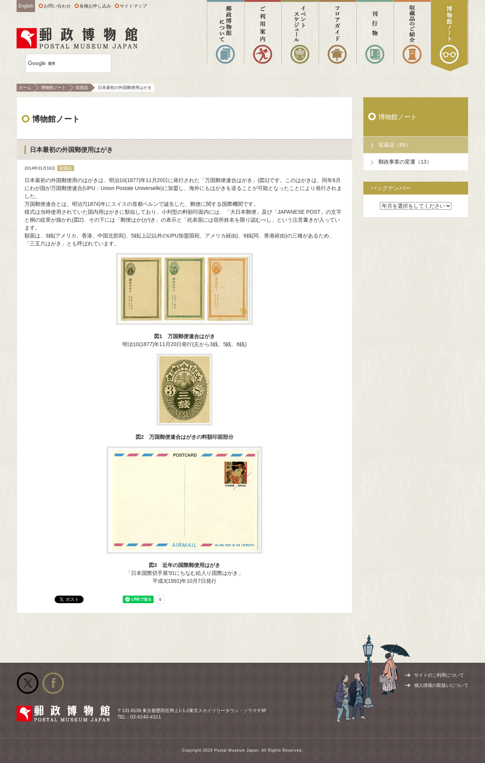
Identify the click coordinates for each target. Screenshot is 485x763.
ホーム (25, 87)
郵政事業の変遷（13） (405, 162)
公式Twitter (27, 683)
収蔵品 (82, 87)
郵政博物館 (77, 38)
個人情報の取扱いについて (441, 685)
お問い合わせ (57, 6)
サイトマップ (133, 6)
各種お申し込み (95, 6)
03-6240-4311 (145, 717)
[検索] (58, 63)
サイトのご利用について (439, 675)
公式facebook (53, 683)
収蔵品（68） (394, 145)
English (25, 6)
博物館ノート (53, 87)
